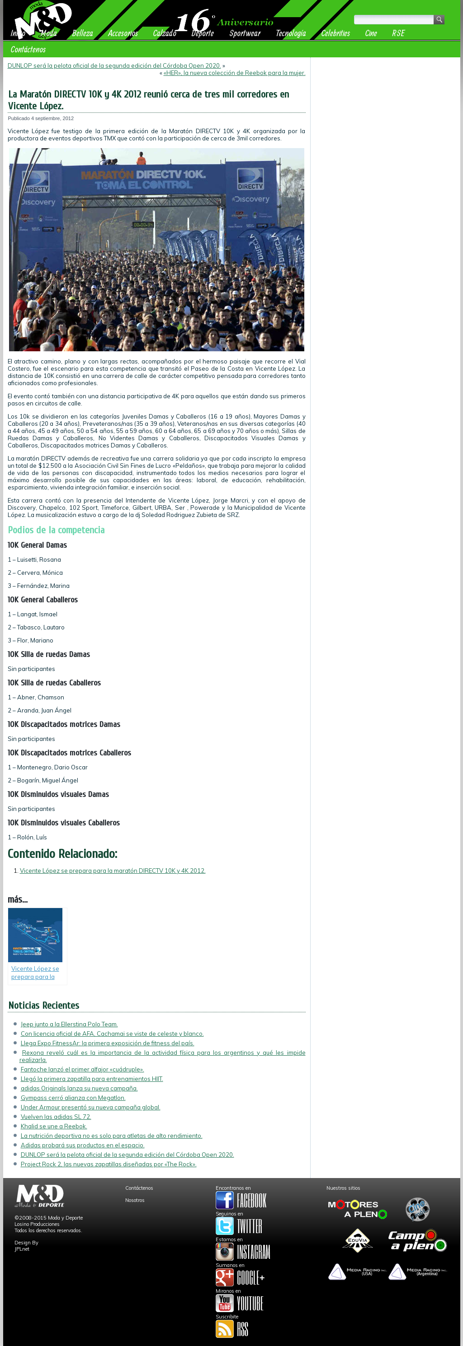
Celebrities (335, 33)
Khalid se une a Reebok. (54, 1126)
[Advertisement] (385, 118)
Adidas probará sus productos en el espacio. (83, 1145)
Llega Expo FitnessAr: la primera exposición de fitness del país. (107, 1043)
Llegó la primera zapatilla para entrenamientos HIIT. (92, 1078)
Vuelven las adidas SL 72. (56, 1116)
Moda (49, 33)
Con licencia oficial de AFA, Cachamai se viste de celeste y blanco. (112, 1033)
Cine (371, 33)
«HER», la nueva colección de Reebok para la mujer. (235, 72)
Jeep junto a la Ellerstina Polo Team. (69, 1024)
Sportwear (244, 33)
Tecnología (291, 33)
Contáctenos (28, 49)
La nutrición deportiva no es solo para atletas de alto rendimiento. (112, 1135)
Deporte (203, 33)
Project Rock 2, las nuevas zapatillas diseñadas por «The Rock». (109, 1164)
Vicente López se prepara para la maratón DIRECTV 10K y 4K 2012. (113, 870)
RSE (398, 33)
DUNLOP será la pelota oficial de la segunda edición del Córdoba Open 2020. (114, 65)
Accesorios (123, 33)
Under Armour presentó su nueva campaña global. (91, 1107)
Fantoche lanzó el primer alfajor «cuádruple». (82, 1069)
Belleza (82, 33)
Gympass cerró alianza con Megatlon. (73, 1097)
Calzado (164, 33)
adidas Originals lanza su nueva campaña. (79, 1088)
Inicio (18, 33)
